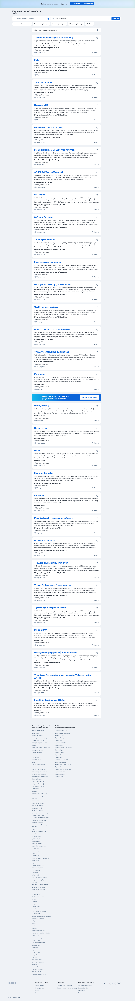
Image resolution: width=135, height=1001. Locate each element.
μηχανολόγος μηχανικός (39, 846)
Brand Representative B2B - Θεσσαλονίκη (54, 150)
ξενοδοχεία (35, 757)
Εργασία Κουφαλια (60, 774)
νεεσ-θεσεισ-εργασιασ (38, 887)
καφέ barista (35, 834)
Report (95, 52)
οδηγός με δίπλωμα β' (38, 784)
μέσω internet (36, 913)
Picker (37, 60)
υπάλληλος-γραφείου (38, 969)
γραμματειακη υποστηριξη (39, 769)
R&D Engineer (40, 194)
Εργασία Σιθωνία (59, 752)
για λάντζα (35, 788)
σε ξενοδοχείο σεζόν (38, 786)
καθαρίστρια (35, 860)
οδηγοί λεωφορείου (37, 955)
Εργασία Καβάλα (59, 776)
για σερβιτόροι (36, 838)
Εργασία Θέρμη (59, 750)
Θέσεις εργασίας (39, 993)
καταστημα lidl (36, 855)
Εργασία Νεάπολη (60, 767)
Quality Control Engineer (46, 307)
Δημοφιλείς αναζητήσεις (41, 722)
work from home (36, 909)
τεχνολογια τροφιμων (38, 938)
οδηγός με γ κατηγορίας (39, 865)
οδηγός (34, 745)
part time (34, 882)
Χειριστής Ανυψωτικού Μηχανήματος (53, 585)
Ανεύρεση (115, 19)
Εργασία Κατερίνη (60, 735)
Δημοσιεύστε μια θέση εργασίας (82, 4)
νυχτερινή (35, 967)
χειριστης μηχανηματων (39, 831)
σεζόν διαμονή (36, 733)
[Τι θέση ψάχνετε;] (31, 18)
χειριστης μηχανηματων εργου (40, 813)
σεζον (34, 762)
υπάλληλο (35, 928)
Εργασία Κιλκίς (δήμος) (61, 759)
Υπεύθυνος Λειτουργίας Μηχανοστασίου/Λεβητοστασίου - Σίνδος (63, 676)
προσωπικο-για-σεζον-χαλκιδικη (41, 933)
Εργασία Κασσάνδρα (60, 742)
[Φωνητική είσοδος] (48, 18)
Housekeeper (40, 428)
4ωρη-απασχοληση (37, 735)
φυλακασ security (37, 843)
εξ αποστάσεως (36, 767)
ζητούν (34, 899)
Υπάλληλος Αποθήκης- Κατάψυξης (51, 352)
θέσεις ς (34, 901)
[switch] (98, 30)
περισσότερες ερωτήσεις (39, 974)
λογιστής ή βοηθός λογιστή (40, 884)
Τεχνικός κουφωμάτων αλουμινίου (51, 563)
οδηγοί (34, 921)
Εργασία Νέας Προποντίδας (63, 764)
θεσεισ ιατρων (36, 945)
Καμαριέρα (39, 374)
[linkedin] (119, 983)
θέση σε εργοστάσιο (38, 815)
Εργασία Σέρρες (59, 738)
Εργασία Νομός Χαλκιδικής (62, 733)
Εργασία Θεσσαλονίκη (61, 730)
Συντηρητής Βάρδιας (44, 239)
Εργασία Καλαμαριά (60, 762)
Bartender (39, 495)
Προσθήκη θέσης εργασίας (64, 985)
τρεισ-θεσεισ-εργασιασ (38, 889)
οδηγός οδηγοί (36, 906)
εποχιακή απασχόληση (38, 880)
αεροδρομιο (35, 755)
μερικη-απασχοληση (38, 740)
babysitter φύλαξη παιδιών (39, 771)
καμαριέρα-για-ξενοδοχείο (39, 793)
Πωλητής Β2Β (41, 105)
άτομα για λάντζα (37, 808)
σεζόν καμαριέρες (37, 925)
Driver (37, 450)
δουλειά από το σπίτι (38, 896)
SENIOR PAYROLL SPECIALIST (48, 172)
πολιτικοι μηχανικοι (37, 867)
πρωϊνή (34, 829)
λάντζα (34, 957)
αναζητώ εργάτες (37, 971)
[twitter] (114, 983)
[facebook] (104, 983)
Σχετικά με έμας (39, 985)
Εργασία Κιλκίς (59, 745)
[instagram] (109, 983)
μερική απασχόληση (37, 750)
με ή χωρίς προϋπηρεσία (39, 911)
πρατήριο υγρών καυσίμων (39, 877)
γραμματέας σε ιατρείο (38, 764)
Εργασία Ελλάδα (83, 988)
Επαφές (37, 990)
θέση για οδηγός (36, 894)
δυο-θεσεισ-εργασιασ (38, 962)
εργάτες (34, 923)
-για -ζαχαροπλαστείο (38, 942)
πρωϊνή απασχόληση (38, 730)
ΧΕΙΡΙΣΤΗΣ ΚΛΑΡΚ (43, 82)
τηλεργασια (35, 863)
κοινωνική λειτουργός (38, 796)
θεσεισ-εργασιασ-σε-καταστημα (41, 916)
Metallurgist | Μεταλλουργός (48, 127)
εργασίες (34, 892)
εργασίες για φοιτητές (38, 930)
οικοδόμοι (34, 853)
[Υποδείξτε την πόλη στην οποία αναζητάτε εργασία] (70, 18)
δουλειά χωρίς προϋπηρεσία (40, 776)
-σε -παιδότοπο (36, 870)
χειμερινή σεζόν (36, 759)
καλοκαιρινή (35, 964)
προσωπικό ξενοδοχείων (39, 820)
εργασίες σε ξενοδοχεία (39, 774)
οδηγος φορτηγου (37, 752)
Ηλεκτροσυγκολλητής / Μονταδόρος (52, 284)
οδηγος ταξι (35, 875)
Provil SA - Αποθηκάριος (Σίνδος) (50, 700)
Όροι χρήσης (81, 990)
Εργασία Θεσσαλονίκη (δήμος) (63, 747)
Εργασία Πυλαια (59, 740)
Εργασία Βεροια (59, 755)
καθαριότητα (36, 841)
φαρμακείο (35, 947)
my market (35, 950)
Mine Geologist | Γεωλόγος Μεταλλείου (53, 518)
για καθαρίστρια (36, 836)
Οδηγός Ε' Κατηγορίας (45, 540)
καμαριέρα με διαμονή (38, 918)
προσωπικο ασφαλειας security (41, 747)
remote (34, 904)
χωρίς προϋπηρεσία (37, 810)
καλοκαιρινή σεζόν (37, 822)
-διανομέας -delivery (38, 851)
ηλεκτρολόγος (36, 940)
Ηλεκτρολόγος (41, 405)
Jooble (18, 997)
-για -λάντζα (36, 798)
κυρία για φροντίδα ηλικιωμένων (41, 817)
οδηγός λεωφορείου (37, 805)
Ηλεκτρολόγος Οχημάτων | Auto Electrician (55, 652)
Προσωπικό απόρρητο (84, 993)
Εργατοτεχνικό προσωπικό (47, 262)
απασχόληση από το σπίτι (39, 742)
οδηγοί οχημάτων (37, 959)
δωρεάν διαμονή (36, 848)
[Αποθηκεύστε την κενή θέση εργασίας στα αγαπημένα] (97, 38)
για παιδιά (35, 872)
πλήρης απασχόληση (38, 781)
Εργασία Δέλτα (59, 757)
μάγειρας (34, 791)
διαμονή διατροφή (37, 779)
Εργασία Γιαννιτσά (60, 771)
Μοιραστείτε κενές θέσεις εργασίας (67, 988)
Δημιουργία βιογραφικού (89, 397)
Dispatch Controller (43, 473)
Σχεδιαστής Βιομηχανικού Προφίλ (51, 607)
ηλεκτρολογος (36, 952)
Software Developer (44, 217)
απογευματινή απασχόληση (40, 738)
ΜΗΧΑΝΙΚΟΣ (40, 630)
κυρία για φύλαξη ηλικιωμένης (40, 858)
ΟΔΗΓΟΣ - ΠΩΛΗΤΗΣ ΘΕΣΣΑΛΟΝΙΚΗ (52, 329)
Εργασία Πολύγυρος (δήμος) (63, 769)
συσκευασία (35, 800)
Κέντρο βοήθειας (40, 988)
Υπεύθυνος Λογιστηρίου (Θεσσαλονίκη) (53, 37)
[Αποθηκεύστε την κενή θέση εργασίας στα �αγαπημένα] (97, 630)
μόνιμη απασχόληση (38, 803)
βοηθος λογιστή (36, 935)
